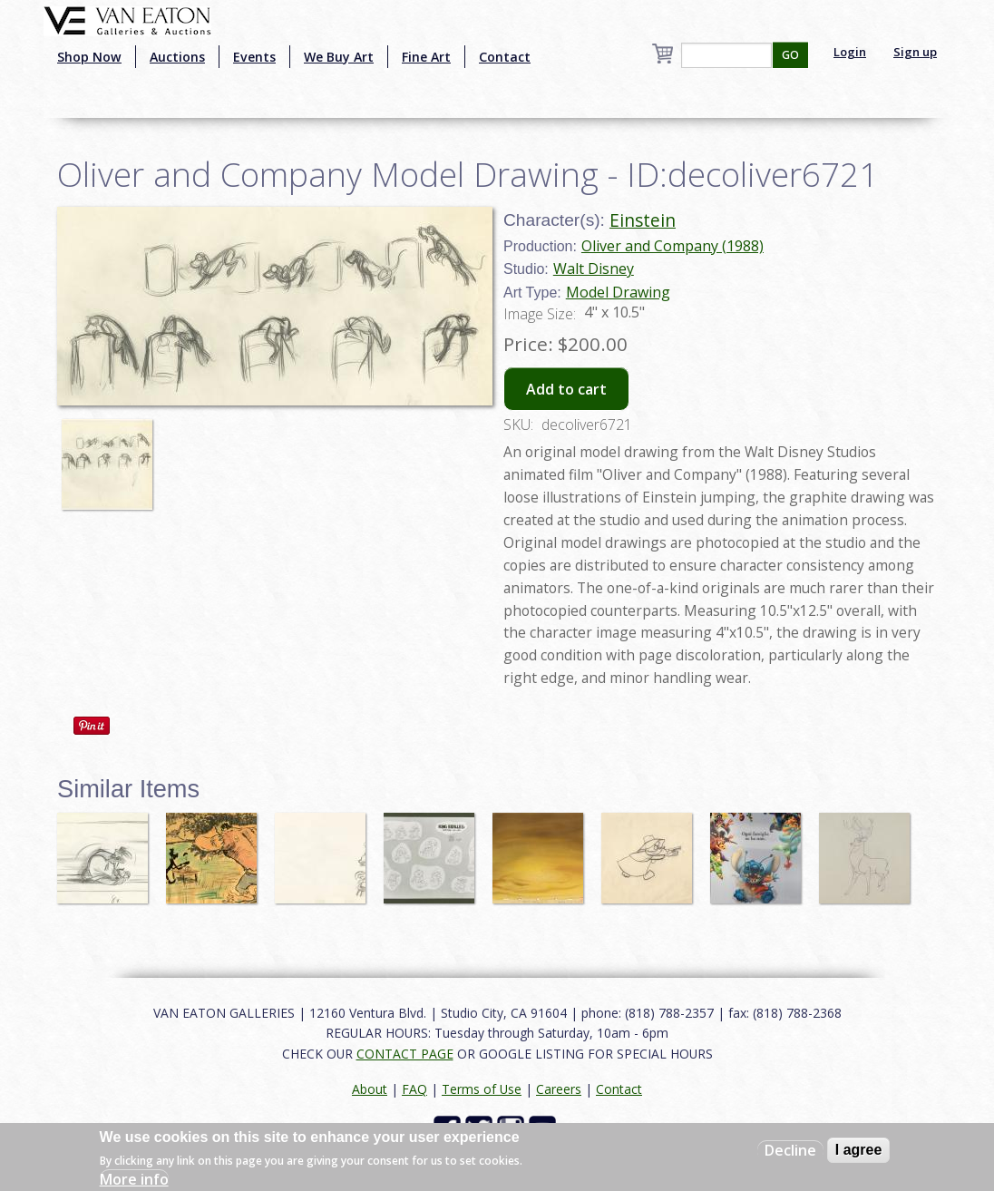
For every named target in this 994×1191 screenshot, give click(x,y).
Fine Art (426, 56)
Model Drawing (618, 292)
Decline (790, 1150)
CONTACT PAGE (404, 1053)
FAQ (414, 1089)
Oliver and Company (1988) (672, 246)
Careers (558, 1089)
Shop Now (89, 56)
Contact (505, 56)
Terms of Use (481, 1089)
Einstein (642, 220)
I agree (858, 1149)
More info (134, 1179)
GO (790, 55)
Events (254, 56)
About (369, 1089)
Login (849, 52)
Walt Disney (593, 268)
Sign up (915, 52)
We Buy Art (339, 56)
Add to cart (566, 389)
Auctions (177, 56)
